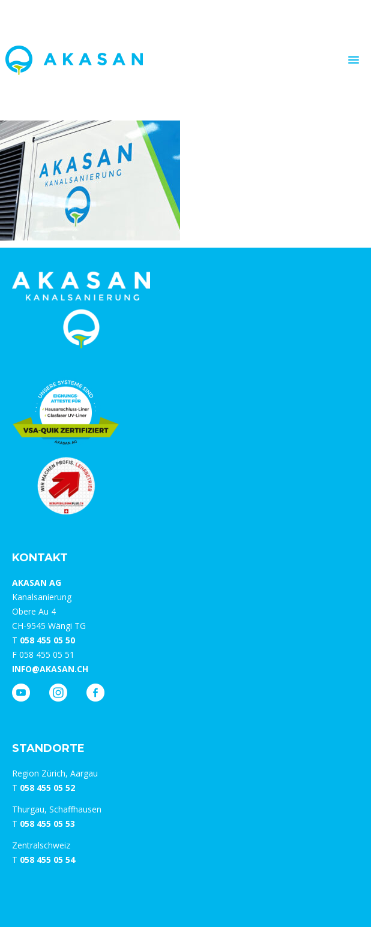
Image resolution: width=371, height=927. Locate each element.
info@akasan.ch (50, 669)
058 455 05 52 (47, 787)
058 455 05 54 (47, 859)
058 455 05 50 (47, 640)
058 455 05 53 (47, 823)
